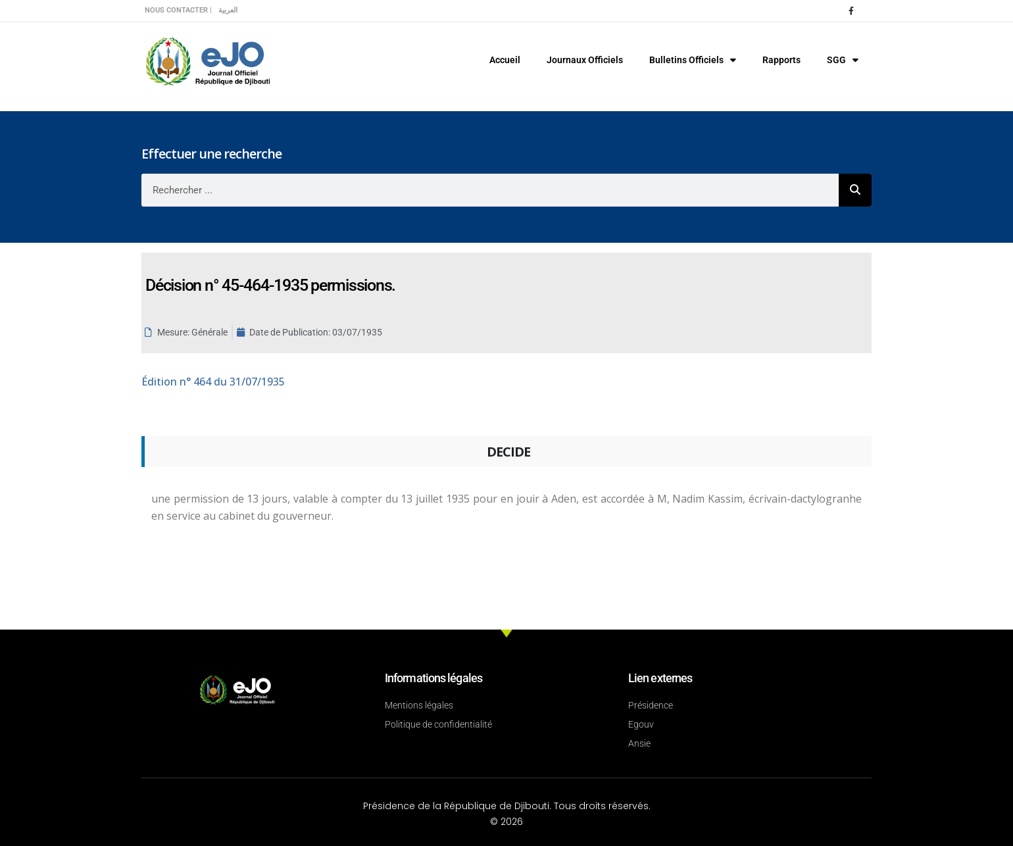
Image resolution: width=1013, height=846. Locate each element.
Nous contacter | (178, 10)
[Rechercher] (855, 190)
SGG (842, 60)
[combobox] (490, 190)
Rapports (781, 60)
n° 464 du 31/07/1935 (213, 381)
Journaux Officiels (585, 60)
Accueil (504, 60)
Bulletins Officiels (692, 60)
